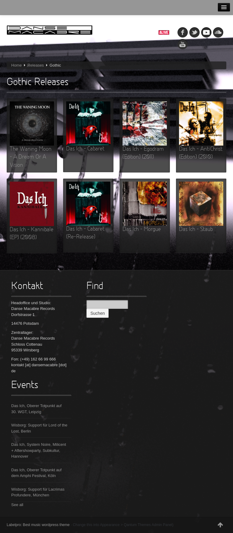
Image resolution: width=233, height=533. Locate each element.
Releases (35, 65)
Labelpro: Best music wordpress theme (38, 525)
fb (182, 32)
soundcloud (218, 32)
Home (16, 65)
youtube (182, 44)
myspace (206, 32)
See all (17, 504)
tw (194, 32)
